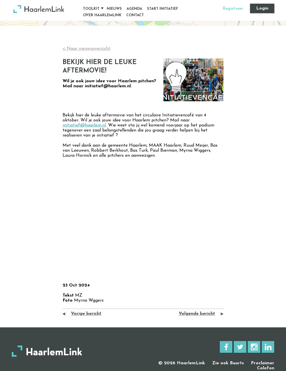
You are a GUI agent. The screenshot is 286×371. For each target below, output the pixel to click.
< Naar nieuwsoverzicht (87, 48)
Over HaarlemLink (102, 15)
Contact (135, 15)
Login (262, 8)
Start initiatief (162, 9)
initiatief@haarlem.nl (84, 125)
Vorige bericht (86, 313)
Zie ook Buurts (228, 363)
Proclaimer (262, 363)
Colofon (265, 368)
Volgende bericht (197, 313)
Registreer (233, 8)
